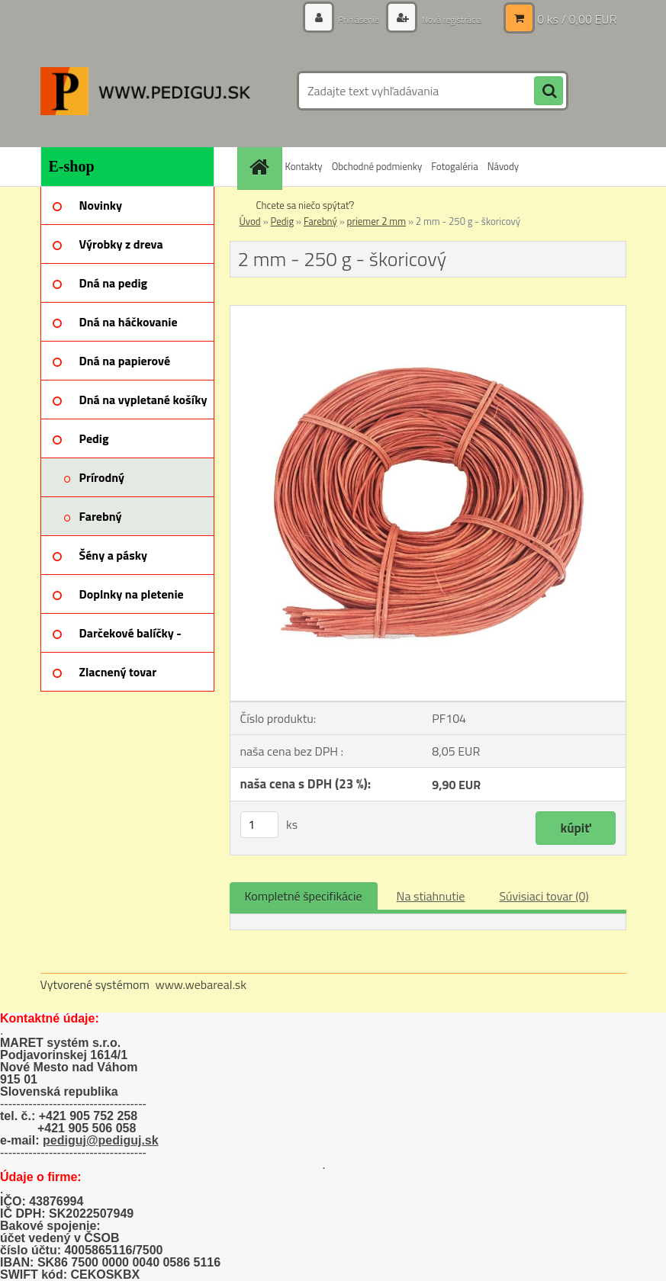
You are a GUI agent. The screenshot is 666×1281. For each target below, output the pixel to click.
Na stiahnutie (431, 896)
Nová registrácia (444, 19)
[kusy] (259, 824)
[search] (548, 91)
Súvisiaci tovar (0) (543, 896)
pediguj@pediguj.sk (101, 1140)
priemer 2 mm (376, 221)
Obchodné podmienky (377, 166)
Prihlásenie (342, 19)
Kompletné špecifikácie (303, 896)
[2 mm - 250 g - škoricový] (428, 312)
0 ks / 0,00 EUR (576, 19)
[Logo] (145, 91)
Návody (503, 166)
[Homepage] (261, 166)
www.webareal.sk (200, 984)
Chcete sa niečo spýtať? (305, 205)
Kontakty (304, 166)
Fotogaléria (454, 166)
